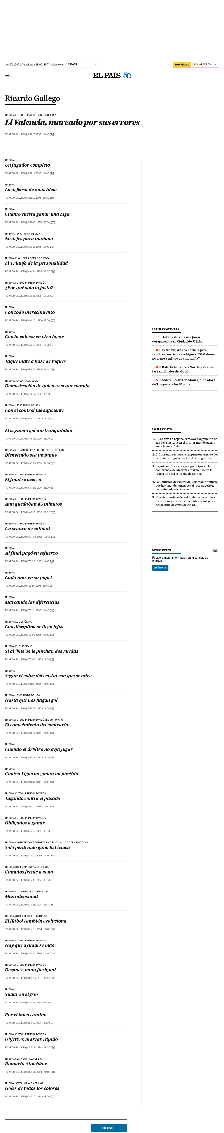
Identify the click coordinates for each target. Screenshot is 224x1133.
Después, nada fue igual (30, 970)
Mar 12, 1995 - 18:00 (41, 512)
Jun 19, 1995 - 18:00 (40, 173)
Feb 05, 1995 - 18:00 (40, 659)
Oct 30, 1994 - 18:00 (41, 953)
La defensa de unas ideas (31, 190)
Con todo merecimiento (30, 313)
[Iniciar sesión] (205, 65)
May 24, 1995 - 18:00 (41, 271)
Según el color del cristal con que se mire (48, 676)
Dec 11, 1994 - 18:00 (40, 806)
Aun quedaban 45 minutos (33, 504)
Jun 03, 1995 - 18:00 (41, 222)
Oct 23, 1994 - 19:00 (41, 978)
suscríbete (182, 64)
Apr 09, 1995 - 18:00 (41, 438)
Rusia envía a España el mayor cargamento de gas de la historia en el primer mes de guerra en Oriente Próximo (186, 442)
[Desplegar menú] (8, 75)
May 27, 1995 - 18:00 (40, 246)
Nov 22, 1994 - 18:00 (41, 855)
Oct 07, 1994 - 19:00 (41, 1096)
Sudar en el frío (21, 995)
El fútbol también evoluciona (35, 921)
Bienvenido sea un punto (31, 455)
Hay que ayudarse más (29, 946)
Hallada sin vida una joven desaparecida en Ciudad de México (177, 339)
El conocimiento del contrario (36, 725)
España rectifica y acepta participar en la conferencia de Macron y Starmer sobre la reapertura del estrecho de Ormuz (184, 469)
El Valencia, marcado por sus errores (72, 122)
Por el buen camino (25, 1015)
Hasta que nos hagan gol (31, 701)
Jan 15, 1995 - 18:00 (40, 733)
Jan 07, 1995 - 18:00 (40, 782)
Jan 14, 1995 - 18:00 (40, 757)
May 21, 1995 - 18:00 (40, 296)
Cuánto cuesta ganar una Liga (37, 214)
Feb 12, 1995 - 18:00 (40, 610)
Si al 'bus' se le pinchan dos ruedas (41, 651)
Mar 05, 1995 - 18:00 (41, 536)
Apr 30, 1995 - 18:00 (41, 369)
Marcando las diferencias (32, 602)
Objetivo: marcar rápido (31, 1040)
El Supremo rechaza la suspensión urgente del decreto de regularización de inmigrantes (187, 456)
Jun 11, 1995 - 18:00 (40, 197)
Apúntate (160, 567)
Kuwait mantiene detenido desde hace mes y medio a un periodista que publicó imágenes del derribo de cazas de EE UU (185, 501)
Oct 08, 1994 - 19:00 (41, 1072)
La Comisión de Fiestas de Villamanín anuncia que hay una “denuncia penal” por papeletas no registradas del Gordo (187, 485)
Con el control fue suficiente (34, 411)
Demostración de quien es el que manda (47, 386)
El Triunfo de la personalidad (36, 263)
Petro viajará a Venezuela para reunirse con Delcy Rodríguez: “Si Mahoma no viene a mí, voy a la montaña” (184, 354)
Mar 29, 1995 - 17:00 (40, 463)
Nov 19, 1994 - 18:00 (40, 880)
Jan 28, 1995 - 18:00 (40, 708)
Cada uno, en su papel (28, 578)
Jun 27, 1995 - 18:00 (40, 134)
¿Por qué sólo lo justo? (29, 288)
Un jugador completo (27, 165)
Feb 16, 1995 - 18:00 (40, 585)
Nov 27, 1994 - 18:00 (40, 831)
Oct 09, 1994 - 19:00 (41, 1047)
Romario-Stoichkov (26, 1064)
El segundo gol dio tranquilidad (38, 431)
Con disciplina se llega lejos (34, 627)
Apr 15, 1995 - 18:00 (40, 418)
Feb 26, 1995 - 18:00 (40, 561)
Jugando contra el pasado (32, 799)
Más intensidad (21, 897)
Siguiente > (109, 1127)
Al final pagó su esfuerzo (31, 553)
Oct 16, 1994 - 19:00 (41, 1023)
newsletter (162, 550)
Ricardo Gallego (32, 99)
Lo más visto (162, 429)
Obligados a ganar (25, 823)
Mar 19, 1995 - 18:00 (40, 487)
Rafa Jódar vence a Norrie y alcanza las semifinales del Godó (183, 369)
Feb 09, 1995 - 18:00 (40, 635)
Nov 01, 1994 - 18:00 (41, 929)
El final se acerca (23, 480)
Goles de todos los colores (32, 1089)
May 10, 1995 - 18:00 (41, 320)
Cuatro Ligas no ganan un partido (41, 774)
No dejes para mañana (29, 239)
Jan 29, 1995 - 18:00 (40, 684)
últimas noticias (165, 329)
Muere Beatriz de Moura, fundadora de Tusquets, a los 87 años (183, 382)
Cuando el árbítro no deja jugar (39, 750)
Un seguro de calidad (27, 529)
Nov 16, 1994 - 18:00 (41, 904)
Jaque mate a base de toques (35, 362)
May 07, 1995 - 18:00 (40, 345)
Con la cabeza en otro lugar (34, 337)
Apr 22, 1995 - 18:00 (41, 394)
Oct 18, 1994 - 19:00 (41, 1002)
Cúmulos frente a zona (29, 872)
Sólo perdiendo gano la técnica (37, 848)
